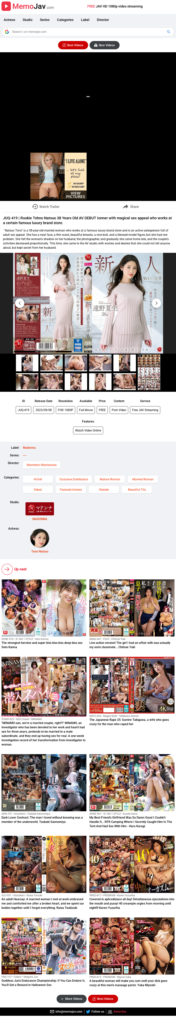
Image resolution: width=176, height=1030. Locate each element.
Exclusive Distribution (74, 479)
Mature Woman (110, 479)
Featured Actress (71, 489)
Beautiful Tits (137, 489)
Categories (65, 20)
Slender (104, 489)
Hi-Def (38, 479)
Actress (9, 20)
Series (44, 20)
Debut (38, 489)
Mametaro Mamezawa (42, 465)
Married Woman (143, 479)
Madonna (29, 447)
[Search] (88, 32)
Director (103, 20)
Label (85, 20)
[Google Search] (169, 32)
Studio (27, 20)
